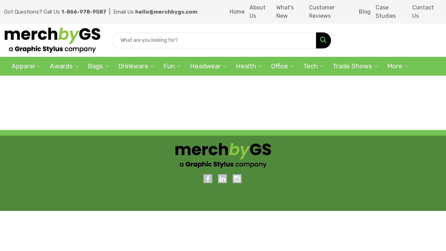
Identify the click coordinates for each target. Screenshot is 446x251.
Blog (365, 11)
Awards (64, 66)
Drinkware (136, 66)
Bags (98, 66)
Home (237, 11)
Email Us (155, 12)
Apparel (26, 66)
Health (249, 66)
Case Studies (386, 11)
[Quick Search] (214, 40)
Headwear (208, 66)
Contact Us (423, 11)
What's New (285, 11)
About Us (257, 11)
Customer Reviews (322, 11)
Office (282, 66)
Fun (172, 66)
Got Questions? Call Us (55, 12)
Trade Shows (355, 66)
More (397, 66)
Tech (313, 66)
